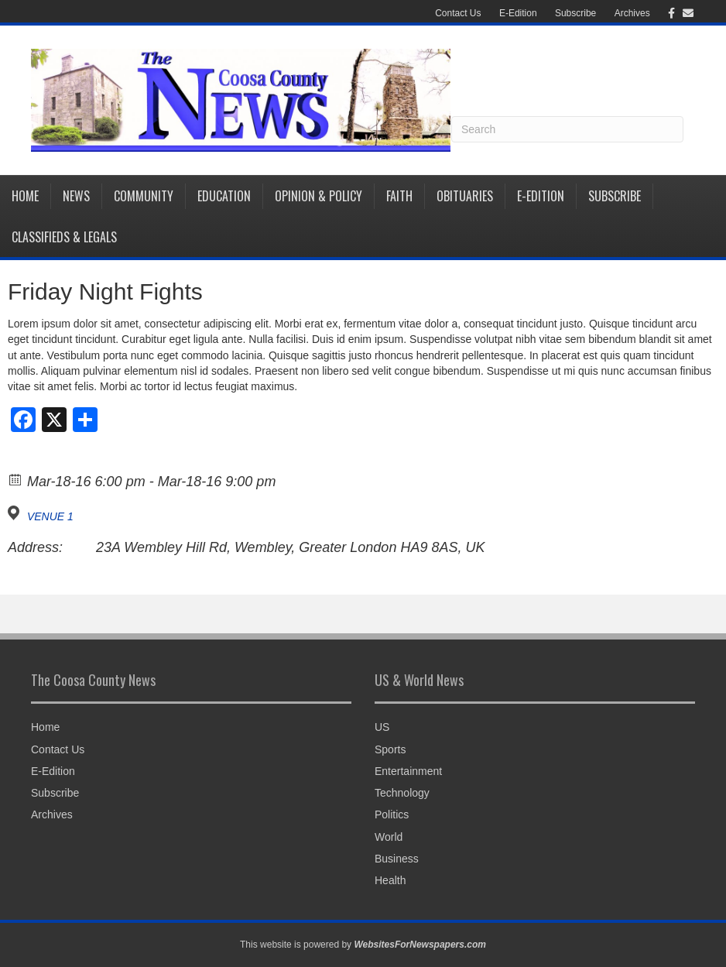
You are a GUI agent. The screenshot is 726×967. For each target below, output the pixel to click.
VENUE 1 (50, 516)
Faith (399, 196)
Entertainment (408, 771)
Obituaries (465, 196)
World (388, 837)
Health (390, 880)
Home (25, 196)
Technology (402, 793)
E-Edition (518, 13)
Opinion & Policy (318, 196)
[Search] (567, 129)
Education (224, 196)
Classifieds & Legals (64, 237)
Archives (632, 13)
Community (143, 196)
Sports (390, 749)
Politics (392, 814)
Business (397, 858)
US (382, 727)
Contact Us (458, 13)
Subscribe (575, 13)
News (76, 196)
